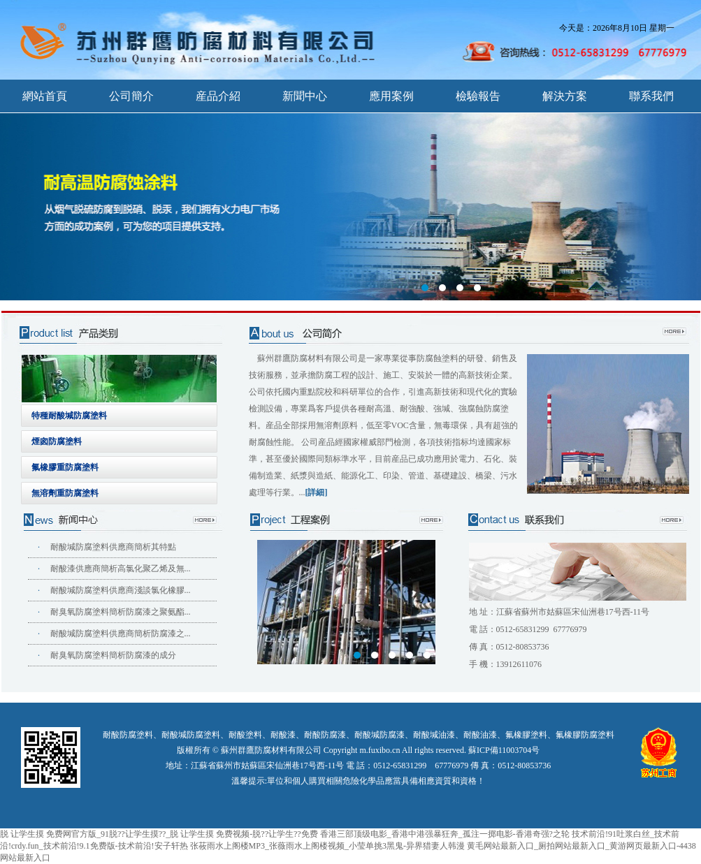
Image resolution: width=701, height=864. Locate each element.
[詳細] (316, 492)
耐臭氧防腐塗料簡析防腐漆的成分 (113, 655)
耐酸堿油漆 (434, 735)
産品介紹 (218, 96)
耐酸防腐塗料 (128, 735)
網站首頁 (44, 96)
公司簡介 (131, 96)
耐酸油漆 (480, 735)
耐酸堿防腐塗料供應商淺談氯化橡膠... (120, 590)
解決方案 (564, 96)
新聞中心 (304, 96)
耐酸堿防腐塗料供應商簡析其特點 (113, 547)
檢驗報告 (478, 96)
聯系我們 (651, 96)
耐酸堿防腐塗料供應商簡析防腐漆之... (120, 633)
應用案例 (391, 96)
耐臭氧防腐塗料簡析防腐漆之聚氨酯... (120, 612)
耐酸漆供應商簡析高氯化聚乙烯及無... (120, 568)
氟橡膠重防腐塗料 (65, 467)
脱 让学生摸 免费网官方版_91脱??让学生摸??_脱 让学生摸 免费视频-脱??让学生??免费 (159, 834)
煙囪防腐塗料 (56, 441)
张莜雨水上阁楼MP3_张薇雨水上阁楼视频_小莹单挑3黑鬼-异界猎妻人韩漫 (327, 846)
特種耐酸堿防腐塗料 (69, 415)
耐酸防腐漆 (325, 735)
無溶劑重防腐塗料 (65, 493)
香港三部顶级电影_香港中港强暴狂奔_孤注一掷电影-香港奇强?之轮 (445, 834)
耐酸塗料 (245, 735)
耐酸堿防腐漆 (379, 735)
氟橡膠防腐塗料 (585, 735)
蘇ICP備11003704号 (504, 750)
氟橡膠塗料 (526, 735)
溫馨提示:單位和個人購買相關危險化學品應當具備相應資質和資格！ (358, 781)
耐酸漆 (283, 735)
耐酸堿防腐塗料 (190, 735)
